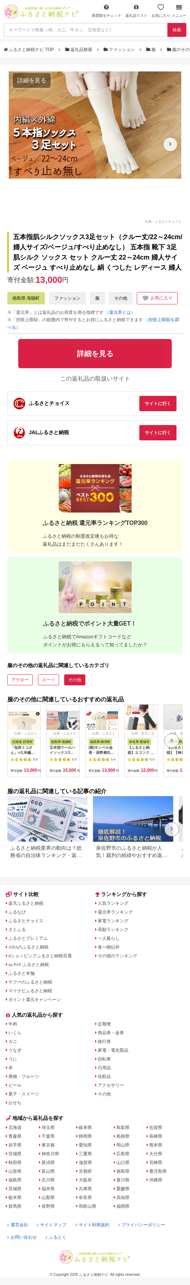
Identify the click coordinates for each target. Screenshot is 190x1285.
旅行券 (104, 1041)
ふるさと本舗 (21, 973)
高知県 (122, 1197)
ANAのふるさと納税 (28, 947)
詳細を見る (31, 80)
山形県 (15, 1171)
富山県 (48, 1171)
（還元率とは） (120, 312)
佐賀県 (155, 1127)
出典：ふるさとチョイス (163, 221)
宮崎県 (155, 1162)
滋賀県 (85, 1162)
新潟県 (48, 1162)
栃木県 (15, 1197)
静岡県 (85, 1136)
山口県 (122, 1162)
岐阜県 (85, 1127)
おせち (15, 1103)
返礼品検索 (79, 49)
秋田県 (15, 1162)
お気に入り (161, 10)
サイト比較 (22, 894)
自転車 (104, 1059)
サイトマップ (51, 1224)
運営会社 (17, 1224)
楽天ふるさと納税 (25, 903)
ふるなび (17, 912)
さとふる (17, 929)
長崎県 (155, 1136)
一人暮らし (109, 938)
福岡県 (122, 1206)
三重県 (85, 1154)
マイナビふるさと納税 (30, 991)
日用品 (104, 1068)
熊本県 (155, 1145)
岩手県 (15, 1145)
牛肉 (12, 1024)
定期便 (104, 1024)
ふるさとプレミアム (28, 938)
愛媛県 (122, 1189)
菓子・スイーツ (23, 1094)
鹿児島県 (158, 1171)
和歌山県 (87, 1206)
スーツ (48, 679)
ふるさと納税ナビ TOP (29, 49)
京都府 (85, 1171)
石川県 (48, 1180)
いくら (15, 1033)
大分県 (155, 1154)
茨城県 (15, 1189)
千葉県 (48, 1136)
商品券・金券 (111, 1033)
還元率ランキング (115, 912)
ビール (15, 1085)
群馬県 (15, 1206)
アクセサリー (111, 1085)
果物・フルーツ (23, 1076)
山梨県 (48, 1197)
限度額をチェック (106, 10)
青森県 (15, 1136)
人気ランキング (113, 903)
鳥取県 (122, 1127)
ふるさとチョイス (25, 921)
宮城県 (15, 1154)
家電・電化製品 (113, 1050)
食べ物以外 (109, 947)
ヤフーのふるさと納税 (30, 982)
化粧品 (104, 1076)
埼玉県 (48, 1127)
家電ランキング (113, 921)
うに (12, 1059)
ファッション (120, 49)
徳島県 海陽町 (26, 298)
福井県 (48, 1189)
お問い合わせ (22, 1237)
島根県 (122, 1136)
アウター (20, 679)
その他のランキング (117, 956)
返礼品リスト (136, 10)
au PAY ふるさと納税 (28, 964)
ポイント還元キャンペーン (34, 999)
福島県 (15, 1180)
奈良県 (85, 1197)
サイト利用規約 (92, 1224)
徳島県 (122, 1171)
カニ (12, 1041)
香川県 (122, 1180)
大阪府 (85, 1180)
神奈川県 (50, 1154)
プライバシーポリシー (141, 1224)
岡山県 (122, 1145)
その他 (120, 298)
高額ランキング (113, 929)
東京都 (48, 1145)
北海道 (15, 1127)
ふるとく (56, 1237)
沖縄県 (155, 1180)
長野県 (48, 1206)
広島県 (122, 1154)
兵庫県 (85, 1189)
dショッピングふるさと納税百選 (40, 956)
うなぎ (15, 1050)
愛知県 (85, 1145)
